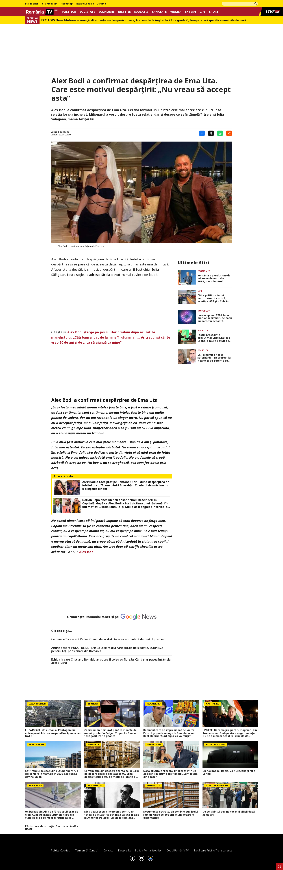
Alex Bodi (86, 552)
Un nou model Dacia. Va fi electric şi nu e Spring (229, 773)
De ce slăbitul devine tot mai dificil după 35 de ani (229, 813)
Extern (190, 12)
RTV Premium (49, 3)
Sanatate (159, 12)
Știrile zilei (31, 3)
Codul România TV (178, 850)
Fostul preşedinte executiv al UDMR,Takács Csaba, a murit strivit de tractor (213, 338)
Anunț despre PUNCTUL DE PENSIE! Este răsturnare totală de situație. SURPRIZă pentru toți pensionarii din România (107, 649)
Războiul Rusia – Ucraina (91, 3)
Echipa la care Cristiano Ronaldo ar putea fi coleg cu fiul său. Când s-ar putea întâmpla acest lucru (111, 661)
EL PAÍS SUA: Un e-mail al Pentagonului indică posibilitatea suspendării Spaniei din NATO (52, 733)
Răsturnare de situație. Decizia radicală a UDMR (52, 828)
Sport (214, 12)
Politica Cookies (60, 850)
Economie (106, 12)
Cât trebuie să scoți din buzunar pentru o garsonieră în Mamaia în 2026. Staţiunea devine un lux (52, 774)
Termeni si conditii (86, 850)
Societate (87, 12)
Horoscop (67, 3)
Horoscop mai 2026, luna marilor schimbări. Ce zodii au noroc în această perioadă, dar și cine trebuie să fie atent (214, 318)
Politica (69, 12)
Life (202, 12)
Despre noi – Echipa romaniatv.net (139, 850)
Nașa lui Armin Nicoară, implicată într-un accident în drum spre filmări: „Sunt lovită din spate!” (170, 774)
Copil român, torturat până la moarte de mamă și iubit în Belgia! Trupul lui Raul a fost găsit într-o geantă (110, 733)
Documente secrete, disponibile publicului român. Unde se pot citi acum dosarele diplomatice (170, 814)
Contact (108, 850)
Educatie (141, 12)
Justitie (124, 12)
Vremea (175, 12)
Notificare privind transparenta (213, 850)
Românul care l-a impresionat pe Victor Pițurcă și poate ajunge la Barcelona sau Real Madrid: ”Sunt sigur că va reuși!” (169, 733)
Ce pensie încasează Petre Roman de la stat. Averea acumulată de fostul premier (108, 639)
